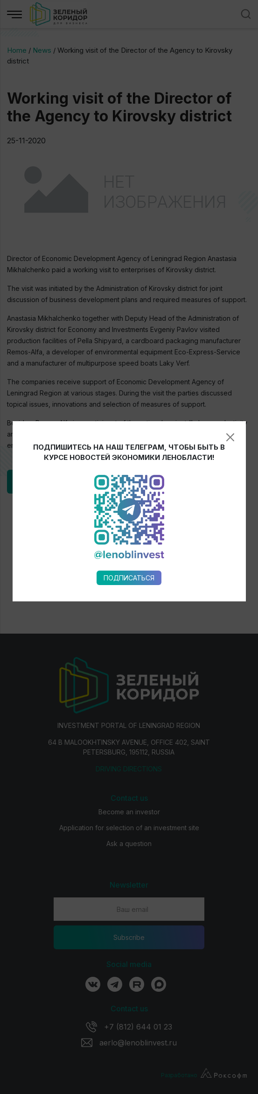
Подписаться (129, 433)
